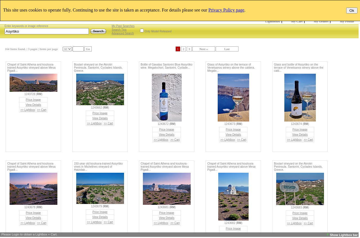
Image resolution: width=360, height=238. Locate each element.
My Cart (297, 21)
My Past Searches (123, 26)
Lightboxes (272, 21)
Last (227, 49)
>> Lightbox (27, 109)
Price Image (33, 99)
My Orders (321, 21)
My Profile (347, 21)
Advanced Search (123, 33)
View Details (33, 104)
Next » (203, 49)
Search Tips (119, 29)
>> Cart (41, 109)
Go (88, 49)
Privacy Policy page (226, 10)
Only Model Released (158, 31)
